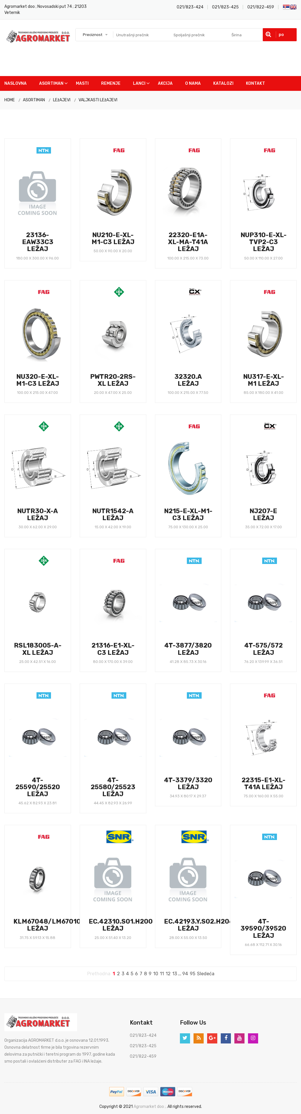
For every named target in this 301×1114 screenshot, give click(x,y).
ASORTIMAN (34, 100)
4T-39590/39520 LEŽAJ (263, 928)
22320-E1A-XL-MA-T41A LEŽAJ (188, 242)
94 (185, 973)
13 (174, 973)
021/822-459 (260, 7)
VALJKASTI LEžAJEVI (98, 100)
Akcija (165, 83)
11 (162, 973)
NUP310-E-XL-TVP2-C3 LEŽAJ (263, 242)
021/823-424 (190, 7)
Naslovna (15, 83)
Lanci (139, 83)
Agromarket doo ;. (150, 1106)
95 (192, 973)
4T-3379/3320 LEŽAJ (188, 783)
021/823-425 (225, 7)
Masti (82, 83)
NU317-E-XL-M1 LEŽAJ (263, 380)
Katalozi (223, 83)
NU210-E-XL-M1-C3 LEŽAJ (113, 238)
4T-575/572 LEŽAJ (263, 648)
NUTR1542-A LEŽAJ (113, 514)
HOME (9, 100)
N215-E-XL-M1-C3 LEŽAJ (188, 514)
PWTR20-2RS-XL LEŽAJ (113, 380)
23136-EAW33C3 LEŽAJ (37, 242)
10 (155, 973)
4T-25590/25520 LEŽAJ (37, 787)
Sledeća (205, 973)
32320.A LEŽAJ (188, 380)
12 (168, 973)
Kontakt (255, 83)
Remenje (111, 83)
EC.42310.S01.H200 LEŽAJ (121, 924)
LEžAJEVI (61, 100)
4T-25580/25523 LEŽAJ (113, 787)
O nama (193, 83)
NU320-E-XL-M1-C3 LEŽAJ (37, 380)
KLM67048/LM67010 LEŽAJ (47, 924)
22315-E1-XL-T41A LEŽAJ (263, 783)
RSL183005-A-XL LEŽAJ (37, 648)
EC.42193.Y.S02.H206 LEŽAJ (198, 924)
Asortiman (51, 83)
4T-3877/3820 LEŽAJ (188, 648)
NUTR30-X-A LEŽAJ (37, 514)
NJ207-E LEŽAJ (263, 514)
